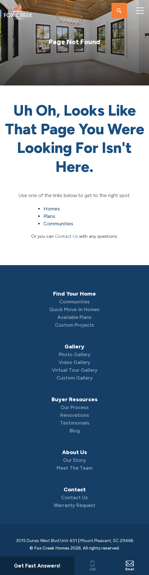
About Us (74, 452)
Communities (58, 224)
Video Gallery (74, 362)
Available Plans (74, 317)
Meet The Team (74, 468)
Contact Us (66, 236)
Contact (75, 489)
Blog (75, 431)
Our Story (74, 460)
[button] (119, 11)
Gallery (74, 346)
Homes (51, 209)
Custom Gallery (74, 378)
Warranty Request (74, 505)
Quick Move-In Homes (74, 309)
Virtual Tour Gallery (74, 370)
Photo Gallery (75, 354)
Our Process (75, 407)
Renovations (74, 415)
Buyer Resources (74, 399)
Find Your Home (74, 293)
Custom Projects (74, 325)
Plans (49, 216)
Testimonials (74, 423)
